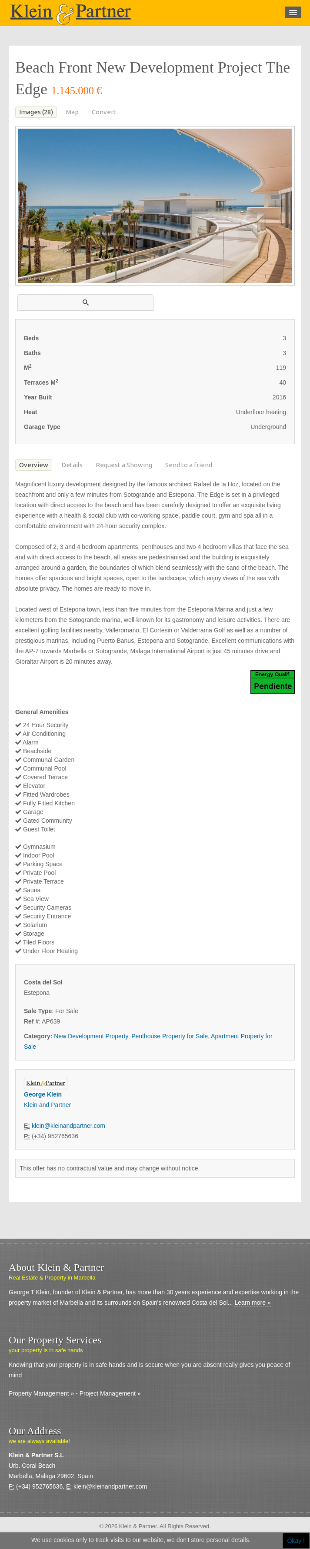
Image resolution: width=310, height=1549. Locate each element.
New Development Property (91, 1036)
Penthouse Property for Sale (169, 1036)
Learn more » (252, 1302)
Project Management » (110, 1393)
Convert (104, 112)
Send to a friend (188, 465)
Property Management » (41, 1393)
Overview (33, 465)
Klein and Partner (47, 1104)
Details (72, 465)
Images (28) (36, 112)
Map (72, 112)
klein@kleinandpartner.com (68, 1125)
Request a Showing (124, 465)
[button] (85, 302)
